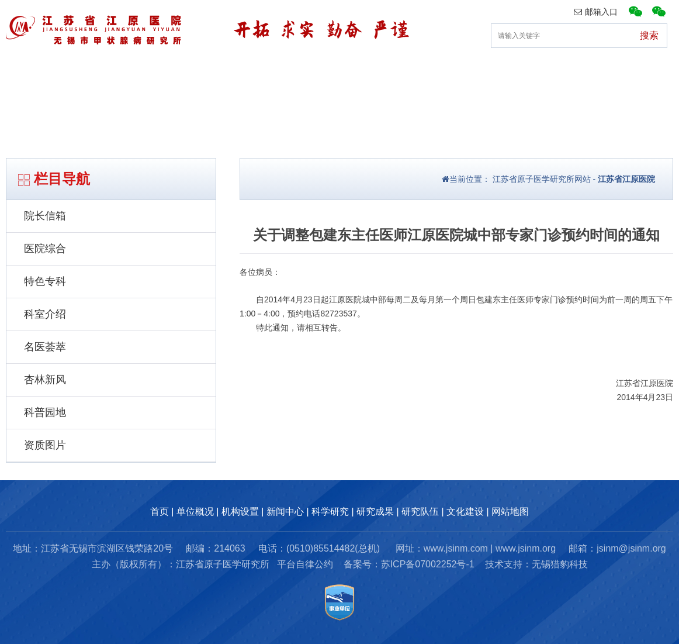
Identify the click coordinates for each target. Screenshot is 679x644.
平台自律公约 (305, 564)
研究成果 (466, 73)
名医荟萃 (45, 347)
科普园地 (45, 412)
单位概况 (103, 73)
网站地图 (510, 511)
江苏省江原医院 (626, 179)
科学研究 (330, 511)
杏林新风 (45, 379)
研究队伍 (557, 73)
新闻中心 (284, 73)
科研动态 (375, 73)
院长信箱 (45, 216)
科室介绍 (45, 314)
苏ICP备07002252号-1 (427, 564)
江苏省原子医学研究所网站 (540, 179)
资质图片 (45, 445)
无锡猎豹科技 (560, 564)
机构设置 (194, 73)
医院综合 (45, 248)
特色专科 (45, 281)
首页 (21, 73)
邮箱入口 (596, 11)
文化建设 (648, 73)
